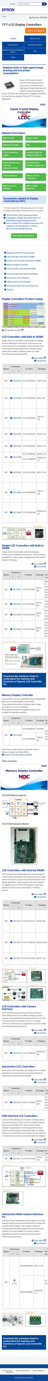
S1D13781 (17, 472)
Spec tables (40, 358)
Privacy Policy (7, 1371)
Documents (41, 361)
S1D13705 (17, 398)
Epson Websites (39, 1371)
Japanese (9, 1372)
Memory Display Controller (17, 265)
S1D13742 (17, 434)
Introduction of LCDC (14, 330)
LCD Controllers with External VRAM (21, 269)
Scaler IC (10, 290)
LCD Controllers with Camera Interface (22, 274)
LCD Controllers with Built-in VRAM (21, 257)
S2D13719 (17, 1102)
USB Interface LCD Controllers (19, 282)
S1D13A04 (17, 492)
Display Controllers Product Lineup (20, 253)
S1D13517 (17, 958)
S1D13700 (17, 381)
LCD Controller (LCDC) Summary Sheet (21, 215)
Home (4, 16)
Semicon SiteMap (38, 17)
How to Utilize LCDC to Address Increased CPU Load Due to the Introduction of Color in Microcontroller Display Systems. (24, 226)
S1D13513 (17, 921)
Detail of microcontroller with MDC (18, 755)
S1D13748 (17, 457)
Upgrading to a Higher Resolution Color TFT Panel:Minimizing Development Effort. (23, 219)
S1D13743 (17, 446)
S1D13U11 (17, 1159)
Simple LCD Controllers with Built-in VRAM (24, 261)
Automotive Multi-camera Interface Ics (22, 286)
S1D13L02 (17, 604)
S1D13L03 (17, 615)
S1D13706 (17, 418)
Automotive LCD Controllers (18, 278)
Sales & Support (35, 30)
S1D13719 (17, 1053)
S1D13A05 (17, 512)
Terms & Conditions (23, 1371)
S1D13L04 (17, 629)
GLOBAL (12, 4)
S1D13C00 (17, 735)
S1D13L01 (17, 589)
